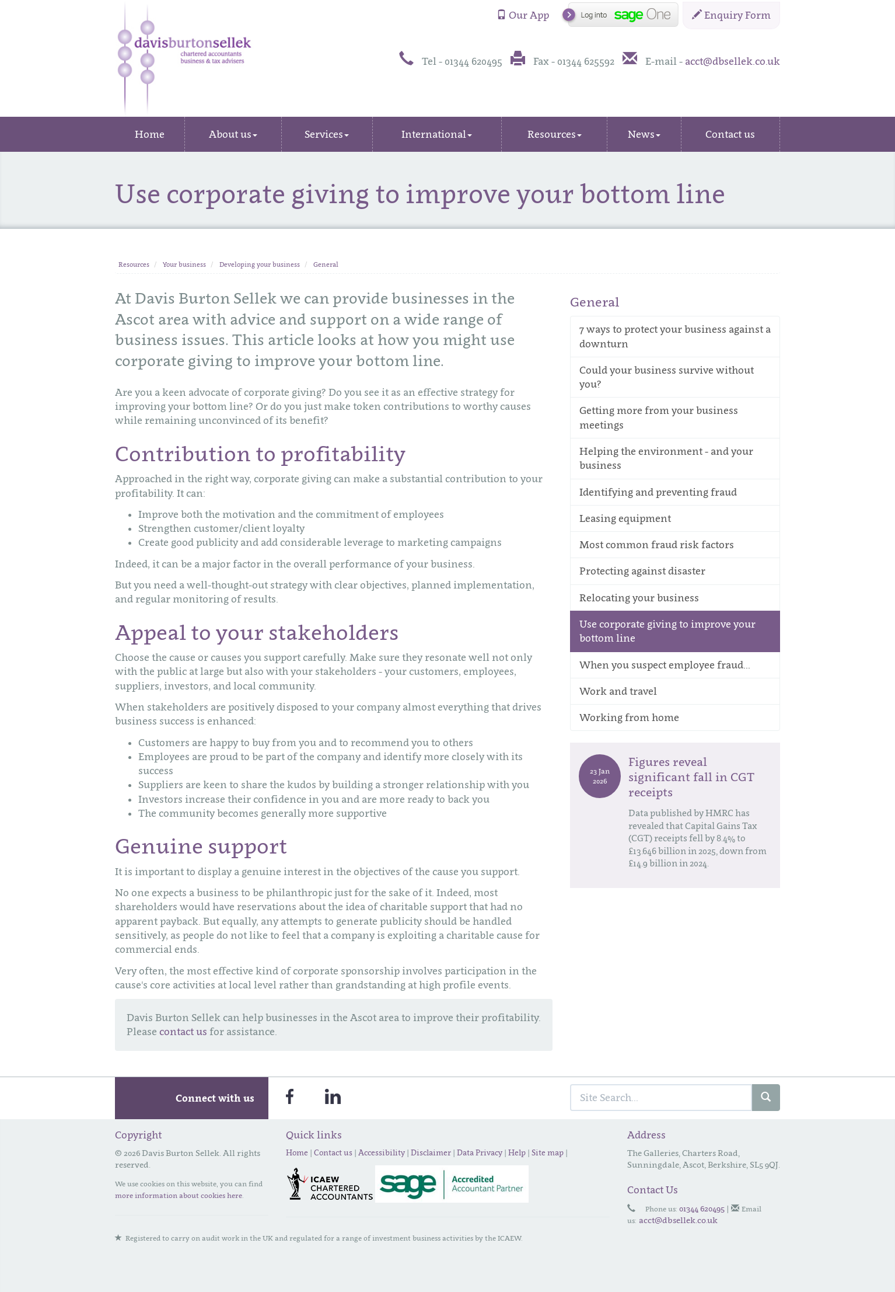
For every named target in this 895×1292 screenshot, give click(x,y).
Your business (184, 264)
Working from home (629, 717)
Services (327, 134)
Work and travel (618, 691)
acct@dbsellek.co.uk (732, 61)
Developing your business (259, 264)
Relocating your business (639, 598)
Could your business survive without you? (666, 377)
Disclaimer (431, 1152)
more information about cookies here (178, 1195)
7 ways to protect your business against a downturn (675, 336)
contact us (183, 1031)
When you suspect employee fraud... (664, 665)
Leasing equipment (625, 518)
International (436, 134)
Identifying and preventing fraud (658, 492)
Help (517, 1152)
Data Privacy (479, 1152)
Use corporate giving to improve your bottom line (667, 631)
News (644, 134)
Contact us (730, 134)
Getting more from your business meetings (658, 417)
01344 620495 (702, 1208)
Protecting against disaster (642, 571)
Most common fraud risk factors (656, 545)
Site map (548, 1152)
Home (150, 134)
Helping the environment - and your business (666, 458)
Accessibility (381, 1152)
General (325, 264)
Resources (554, 134)
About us (233, 134)
